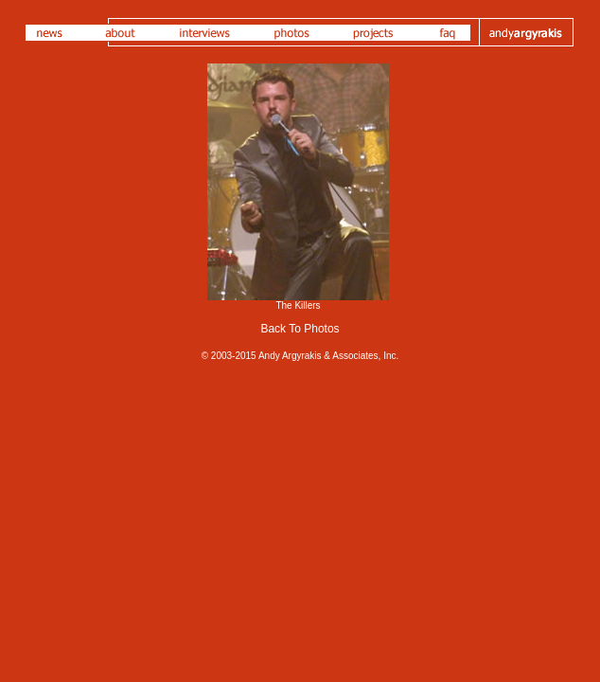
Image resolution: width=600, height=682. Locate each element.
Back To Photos (299, 328)
